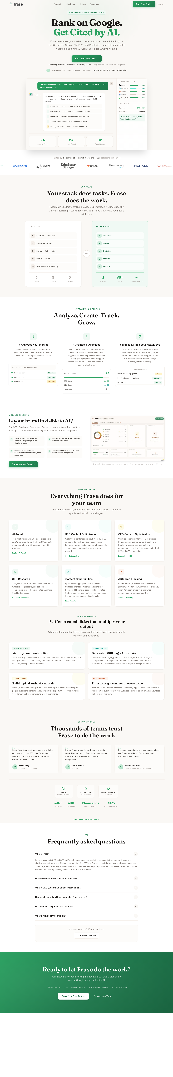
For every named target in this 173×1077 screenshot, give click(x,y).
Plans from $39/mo (103, 996)
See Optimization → (73, 557)
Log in (160, 4)
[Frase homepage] (16, 4)
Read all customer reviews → (86, 820)
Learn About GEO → (126, 558)
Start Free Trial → (144, 4)
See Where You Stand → (23, 464)
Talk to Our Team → (86, 936)
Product (58, 4)
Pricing (83, 4)
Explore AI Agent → (20, 553)
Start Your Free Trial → (86, 58)
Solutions (71, 4)
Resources (95, 4)
